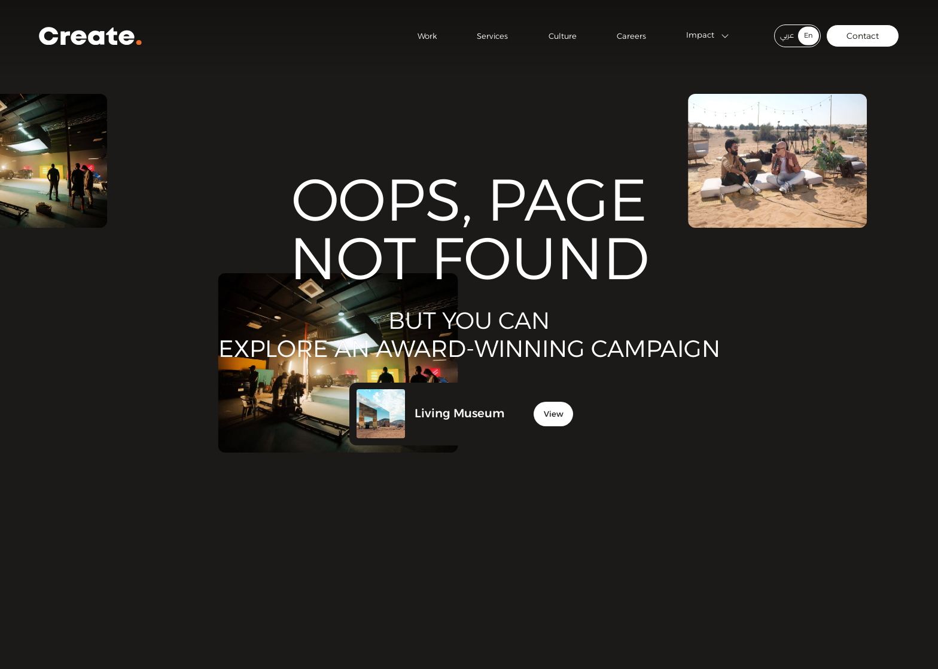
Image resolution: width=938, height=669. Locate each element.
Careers (631, 36)
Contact (862, 35)
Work (427, 36)
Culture (563, 36)
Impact (708, 35)
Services (492, 36)
